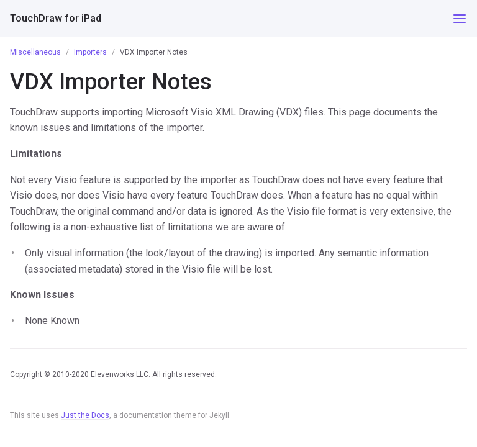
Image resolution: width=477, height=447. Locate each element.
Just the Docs (85, 415)
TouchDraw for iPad (55, 18)
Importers (90, 52)
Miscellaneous (35, 52)
